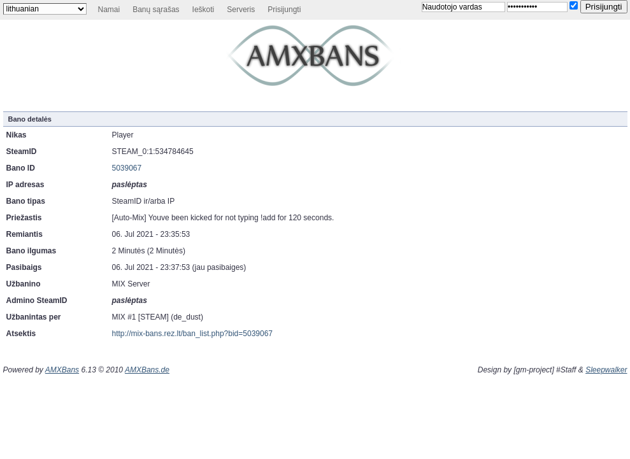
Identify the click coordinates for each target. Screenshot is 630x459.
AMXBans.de (147, 369)
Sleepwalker (606, 369)
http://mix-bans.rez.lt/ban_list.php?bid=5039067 (192, 333)
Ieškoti (203, 9)
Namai (109, 9)
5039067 (127, 168)
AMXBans (62, 369)
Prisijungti (284, 9)
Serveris (241, 9)
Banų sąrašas (155, 9)
